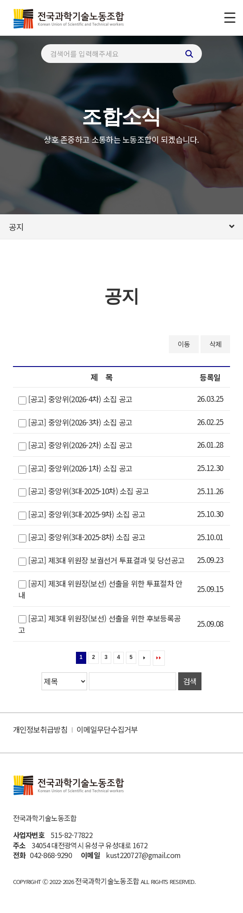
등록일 (210, 377)
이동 (183, 344)
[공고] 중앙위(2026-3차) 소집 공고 (80, 422)
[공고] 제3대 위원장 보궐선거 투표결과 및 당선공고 (106, 560)
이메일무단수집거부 (107, 729)
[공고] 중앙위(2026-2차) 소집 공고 (80, 445)
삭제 (215, 344)
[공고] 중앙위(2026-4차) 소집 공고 (80, 399)
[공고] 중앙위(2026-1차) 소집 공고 (80, 468)
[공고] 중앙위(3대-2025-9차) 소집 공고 (87, 514)
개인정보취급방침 (40, 729)
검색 (190, 681)
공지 (16, 227)
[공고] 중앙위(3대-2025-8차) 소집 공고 (87, 537)
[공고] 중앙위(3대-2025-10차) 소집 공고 (88, 491)
